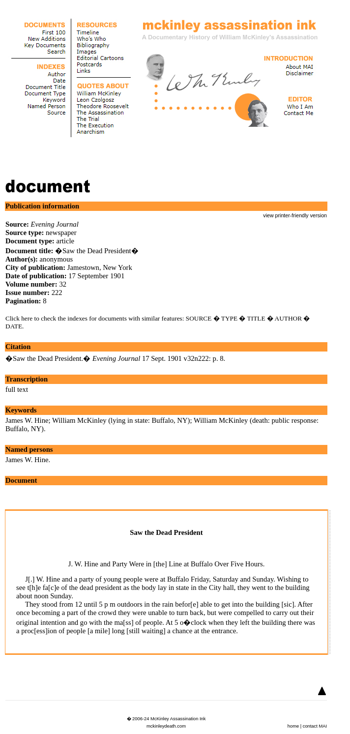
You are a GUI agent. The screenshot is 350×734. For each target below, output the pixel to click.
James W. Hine (27, 420)
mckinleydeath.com (166, 726)
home (293, 726)
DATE (13, 326)
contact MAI (315, 726)
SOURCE (199, 318)
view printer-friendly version (295, 215)
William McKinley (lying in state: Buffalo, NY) (121, 420)
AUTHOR (288, 318)
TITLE (256, 318)
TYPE (229, 318)
